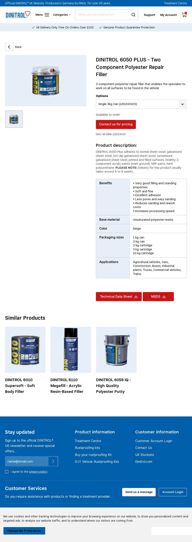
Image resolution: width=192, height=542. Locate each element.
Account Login (172, 492)
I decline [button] (126, 528)
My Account (169, 14)
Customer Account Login (153, 441)
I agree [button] (168, 528)
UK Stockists (144, 455)
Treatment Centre (175, 3)
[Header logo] (17, 14)
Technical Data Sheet (118, 297)
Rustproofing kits (87, 448)
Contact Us (143, 448)
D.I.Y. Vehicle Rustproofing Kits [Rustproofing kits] (97, 462)
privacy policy (38, 471)
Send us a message (138, 492)
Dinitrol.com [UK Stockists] (143, 462)
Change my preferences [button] (23, 528)
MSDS (158, 297)
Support (149, 14)
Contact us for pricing (116, 124)
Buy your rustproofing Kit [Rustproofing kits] (93, 455)
